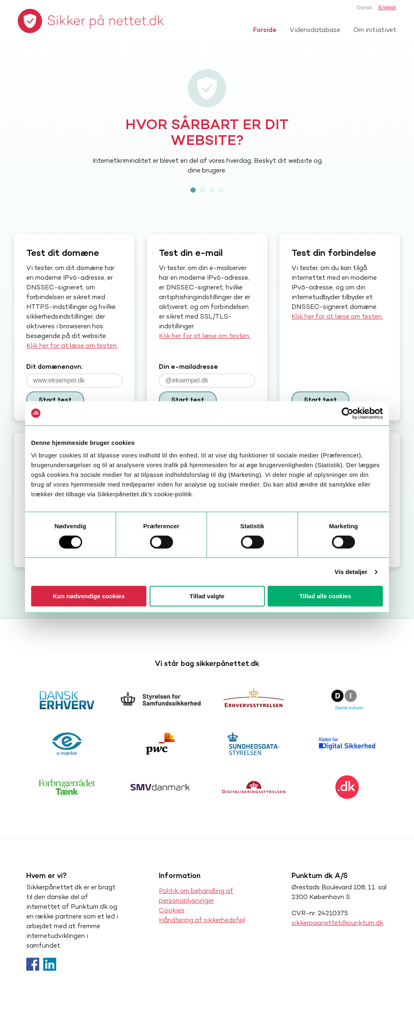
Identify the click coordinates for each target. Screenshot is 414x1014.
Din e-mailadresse (188, 366)
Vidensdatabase (314, 30)
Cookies (171, 910)
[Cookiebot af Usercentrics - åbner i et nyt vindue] (347, 413)
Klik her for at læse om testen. (72, 345)
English (387, 7)
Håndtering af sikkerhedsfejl (202, 920)
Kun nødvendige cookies (89, 596)
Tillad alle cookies (325, 596)
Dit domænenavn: (54, 366)
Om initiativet (374, 30)
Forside (265, 30)
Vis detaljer (351, 571)
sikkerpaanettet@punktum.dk (337, 923)
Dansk (364, 7)
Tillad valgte (207, 596)
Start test (55, 400)
